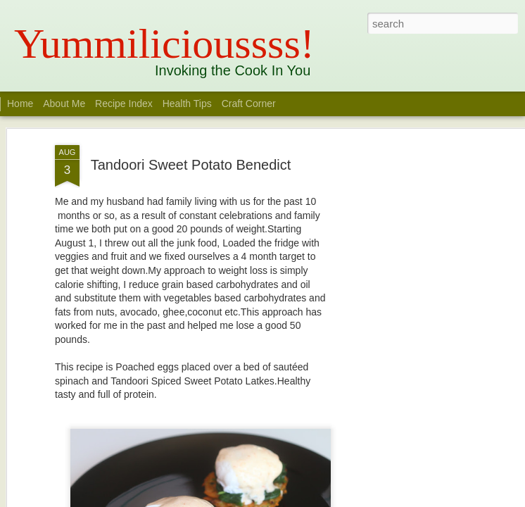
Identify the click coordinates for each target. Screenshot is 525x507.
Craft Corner (249, 103)
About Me (64, 103)
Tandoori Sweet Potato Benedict (191, 165)
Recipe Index (124, 103)
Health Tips (189, 103)
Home (20, 103)
